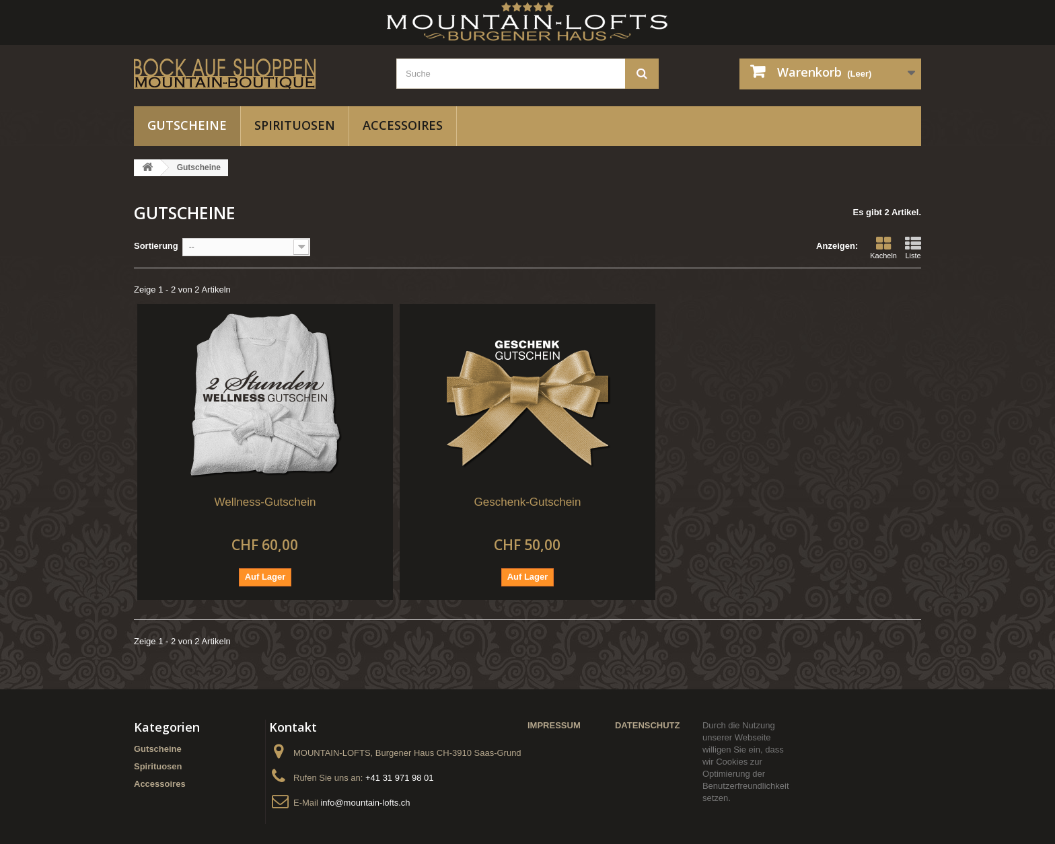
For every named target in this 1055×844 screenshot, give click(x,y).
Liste (913, 247)
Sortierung (156, 246)
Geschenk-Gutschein (527, 502)
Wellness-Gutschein (265, 502)
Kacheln (883, 247)
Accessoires (403, 125)
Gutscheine (187, 125)
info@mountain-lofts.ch (365, 803)
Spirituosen (294, 125)
